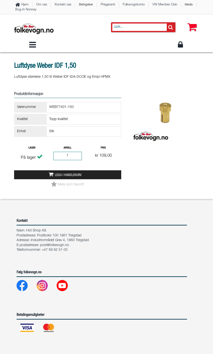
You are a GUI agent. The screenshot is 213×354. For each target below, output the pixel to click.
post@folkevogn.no (54, 245)
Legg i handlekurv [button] (68, 175)
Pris (103, 148)
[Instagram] (46, 287)
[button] (191, 22)
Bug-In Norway (25, 9)
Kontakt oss (63, 4)
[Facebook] (26, 287)
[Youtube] (66, 287)
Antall (67, 148)
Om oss (41, 4)
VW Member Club (164, 4)
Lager (31, 148)
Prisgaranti (108, 4)
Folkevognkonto (134, 4)
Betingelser (86, 4)
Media (188, 4)
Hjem (24, 4)
